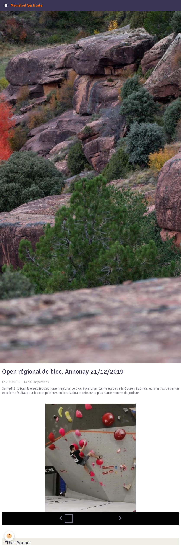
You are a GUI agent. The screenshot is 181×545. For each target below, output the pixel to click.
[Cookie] (9, 536)
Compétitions (40, 382)
